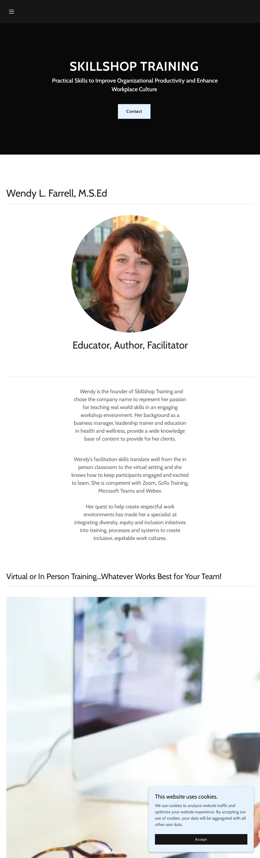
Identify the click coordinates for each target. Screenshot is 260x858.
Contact (134, 111)
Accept (201, 842)
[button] (24, 11)
